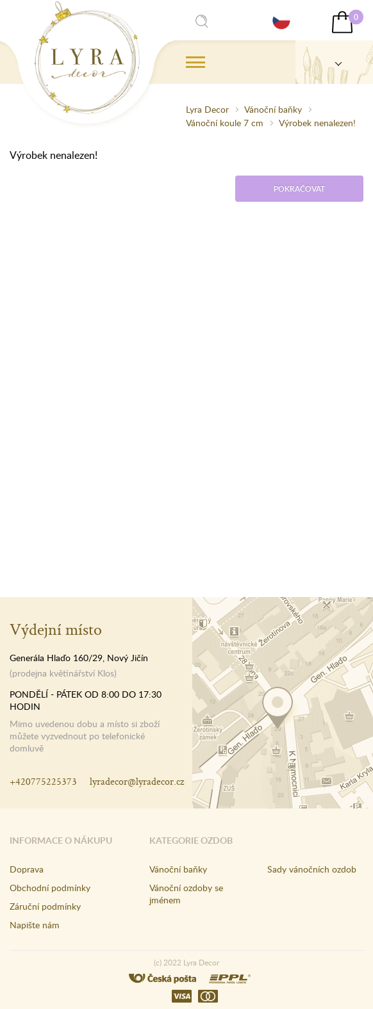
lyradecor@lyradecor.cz (137, 781)
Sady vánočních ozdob (311, 869)
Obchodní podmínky (50, 888)
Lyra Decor (207, 109)
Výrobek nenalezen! (317, 123)
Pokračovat (299, 188)
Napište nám (35, 925)
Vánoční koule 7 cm (224, 123)
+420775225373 (43, 781)
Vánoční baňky (273, 109)
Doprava (27, 869)
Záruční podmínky (45, 906)
